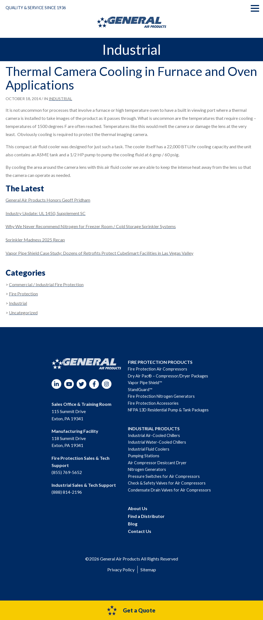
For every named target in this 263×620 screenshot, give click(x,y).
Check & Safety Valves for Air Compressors (167, 483)
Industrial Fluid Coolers (148, 449)
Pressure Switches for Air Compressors (164, 476)
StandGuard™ (140, 389)
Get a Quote (130, 610)
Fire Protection (23, 293)
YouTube (69, 384)
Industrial (60, 98)
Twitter (81, 384)
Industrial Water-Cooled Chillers (157, 442)
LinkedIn (56, 384)
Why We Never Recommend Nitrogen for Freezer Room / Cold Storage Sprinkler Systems (91, 226)
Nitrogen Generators (147, 469)
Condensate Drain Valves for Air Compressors (169, 490)
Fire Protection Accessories (153, 403)
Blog (132, 523)
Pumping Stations (143, 455)
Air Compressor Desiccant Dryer (157, 462)
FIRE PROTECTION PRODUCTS (160, 362)
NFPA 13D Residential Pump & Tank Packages (168, 409)
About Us (137, 508)
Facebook (94, 384)
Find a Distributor (146, 516)
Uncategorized (23, 312)
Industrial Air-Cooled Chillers (154, 435)
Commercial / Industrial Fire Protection (46, 284)
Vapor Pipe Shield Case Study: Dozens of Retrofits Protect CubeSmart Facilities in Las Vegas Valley (99, 253)
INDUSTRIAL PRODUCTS (154, 428)
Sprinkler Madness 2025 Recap (35, 239)
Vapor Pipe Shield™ (145, 382)
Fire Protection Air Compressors (157, 369)
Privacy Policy (121, 569)
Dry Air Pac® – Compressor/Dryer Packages (168, 376)
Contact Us (139, 531)
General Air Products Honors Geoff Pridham (48, 199)
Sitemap (148, 569)
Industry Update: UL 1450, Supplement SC (46, 213)
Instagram (106, 384)
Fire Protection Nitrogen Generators (161, 396)
